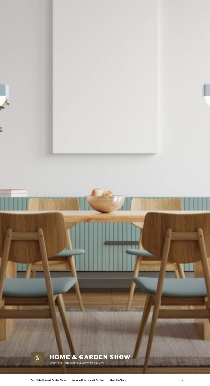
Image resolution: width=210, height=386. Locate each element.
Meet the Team (118, 380)
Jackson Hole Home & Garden (88, 380)
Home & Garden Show (90, 357)
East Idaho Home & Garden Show (48, 380)
